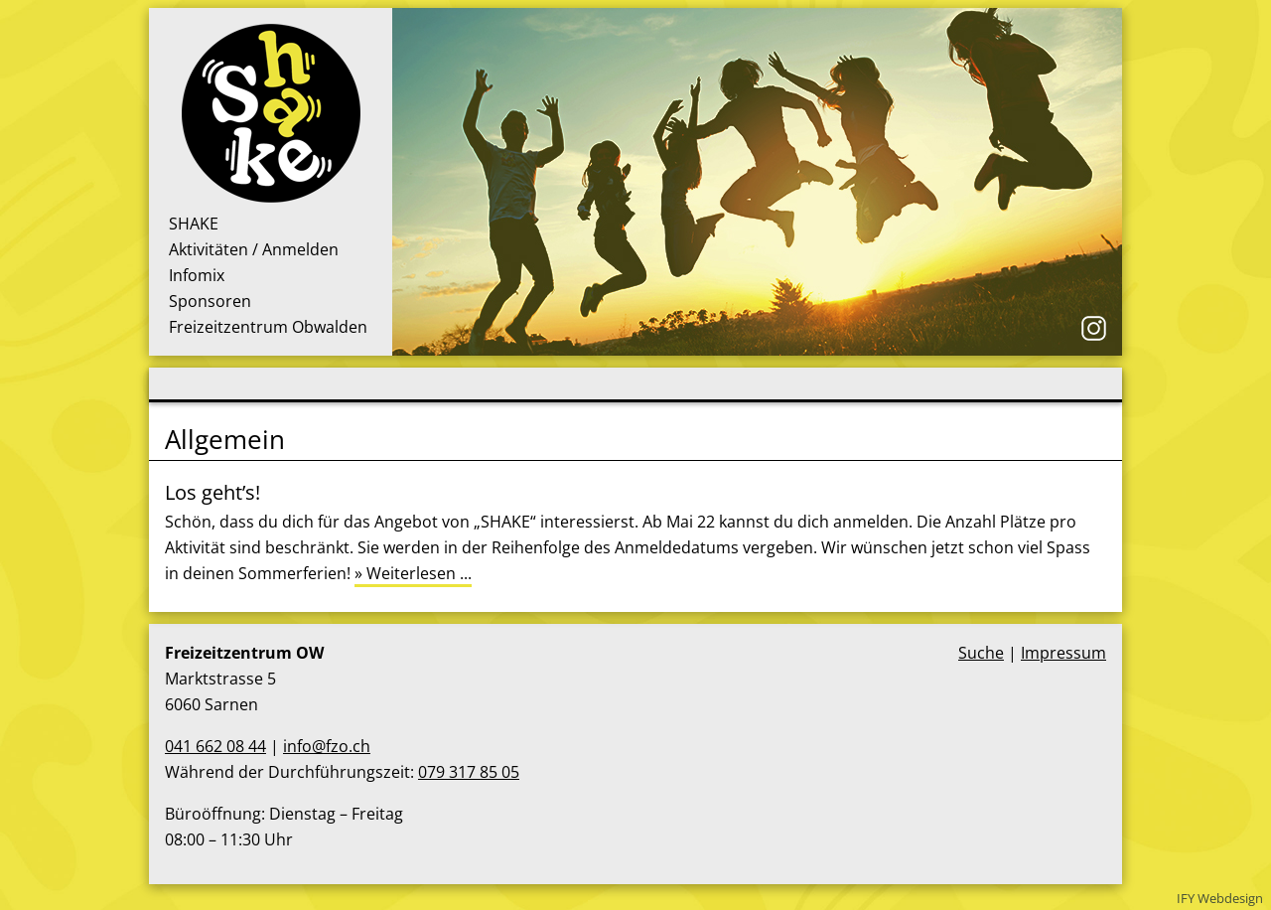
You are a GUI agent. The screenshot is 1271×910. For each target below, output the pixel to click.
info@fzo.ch (326, 746)
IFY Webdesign (1220, 898)
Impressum (1063, 653)
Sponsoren (210, 301)
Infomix (196, 275)
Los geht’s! (212, 492)
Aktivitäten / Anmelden (254, 249)
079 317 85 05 (468, 772)
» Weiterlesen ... (413, 573)
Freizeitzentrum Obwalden (268, 327)
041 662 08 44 (215, 746)
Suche (981, 653)
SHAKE (193, 223)
